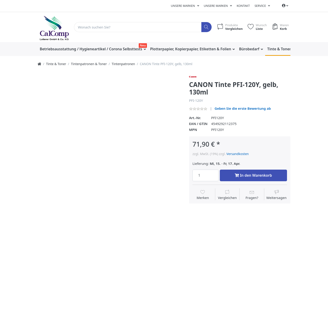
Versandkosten (237, 154)
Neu (143, 45)
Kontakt (243, 6)
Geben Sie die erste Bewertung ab (243, 108)
